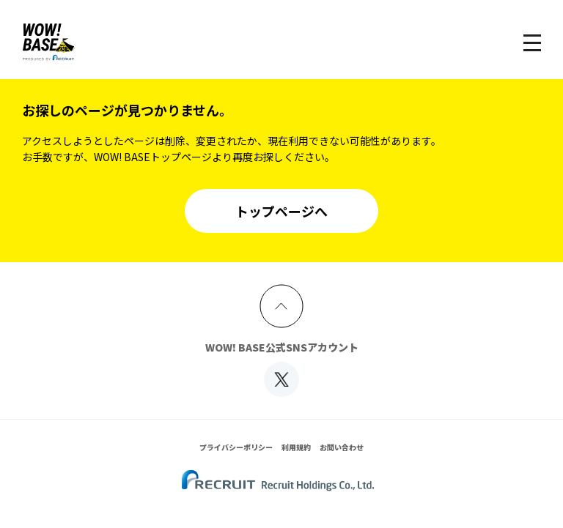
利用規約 (296, 447)
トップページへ (281, 210)
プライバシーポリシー (236, 447)
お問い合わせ (342, 447)
